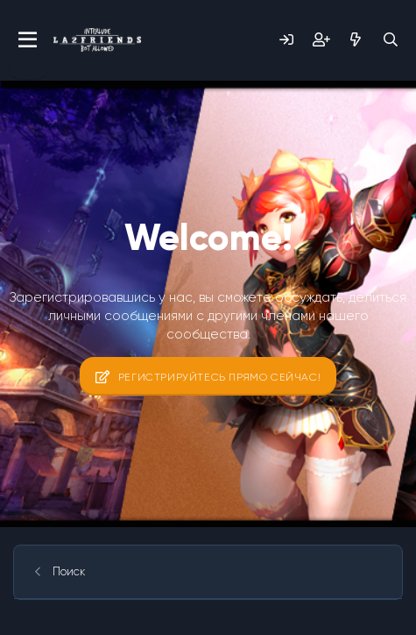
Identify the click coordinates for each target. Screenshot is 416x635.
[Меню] (28, 40)
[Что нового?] (355, 40)
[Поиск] (390, 40)
